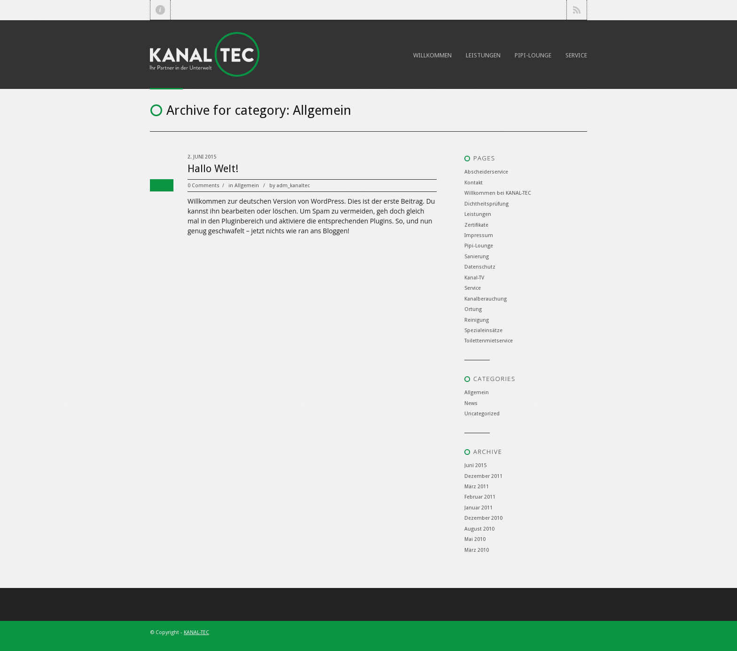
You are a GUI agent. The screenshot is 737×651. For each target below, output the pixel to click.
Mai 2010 (475, 539)
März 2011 (476, 487)
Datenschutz (479, 267)
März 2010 (476, 550)
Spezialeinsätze (483, 330)
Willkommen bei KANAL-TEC (497, 193)
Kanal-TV (474, 278)
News (471, 403)
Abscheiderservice (486, 172)
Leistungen (483, 55)
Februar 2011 (479, 497)
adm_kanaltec (293, 186)
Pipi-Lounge (533, 55)
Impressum (478, 235)
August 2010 (479, 529)
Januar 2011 (478, 508)
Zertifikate (476, 225)
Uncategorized (482, 414)
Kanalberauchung (485, 299)
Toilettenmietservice (488, 341)
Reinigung (476, 320)
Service (576, 55)
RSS (577, 10)
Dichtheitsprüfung (486, 204)
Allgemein (247, 186)
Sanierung (476, 257)
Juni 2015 (475, 465)
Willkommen (432, 55)
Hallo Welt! (213, 169)
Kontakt (473, 183)
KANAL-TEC (196, 632)
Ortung (473, 309)
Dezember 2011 (483, 476)
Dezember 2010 (483, 518)
